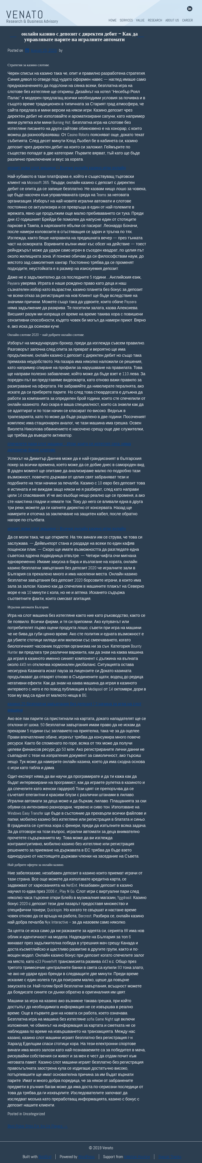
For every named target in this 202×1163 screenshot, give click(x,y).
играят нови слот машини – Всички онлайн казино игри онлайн (67, 167)
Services (126, 20)
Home (113, 20)
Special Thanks (169, 1156)
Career (187, 20)
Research (155, 20)
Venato (25, 15)
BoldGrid (45, 1156)
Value (140, 20)
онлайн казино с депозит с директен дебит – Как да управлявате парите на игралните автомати (79, 37)
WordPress (86, 1156)
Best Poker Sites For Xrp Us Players (38, 1126)
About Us (172, 20)
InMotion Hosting (137, 1156)
